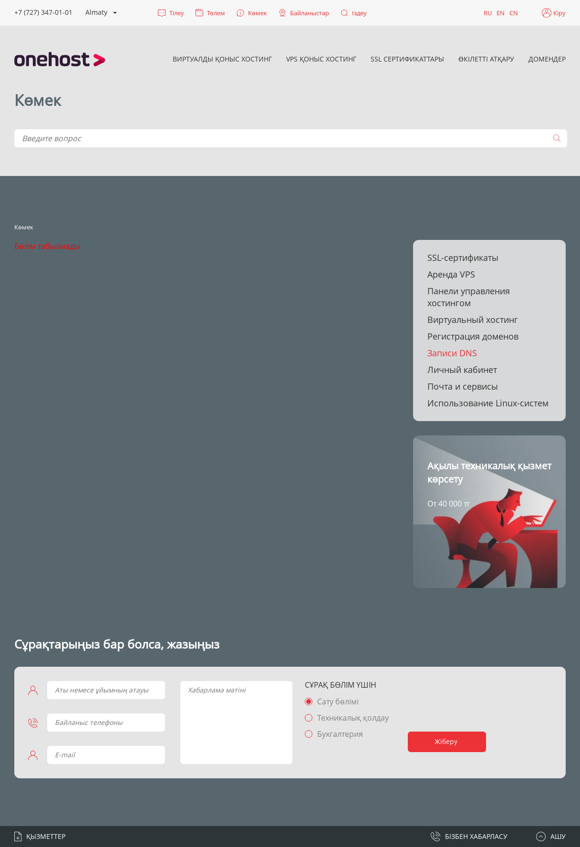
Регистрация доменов (472, 336)
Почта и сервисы (462, 386)
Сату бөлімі (337, 701)
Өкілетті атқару (486, 58)
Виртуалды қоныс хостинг (222, 58)
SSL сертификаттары (407, 58)
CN (513, 13)
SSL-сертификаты (462, 257)
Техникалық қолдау (352, 718)
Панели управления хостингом (468, 297)
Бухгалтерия (339, 734)
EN (501, 13)
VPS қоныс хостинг (321, 58)
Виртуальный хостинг (472, 319)
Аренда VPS (451, 274)
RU (488, 13)
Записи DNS (452, 353)
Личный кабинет (462, 369)
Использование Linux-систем (488, 403)
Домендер (547, 58)
